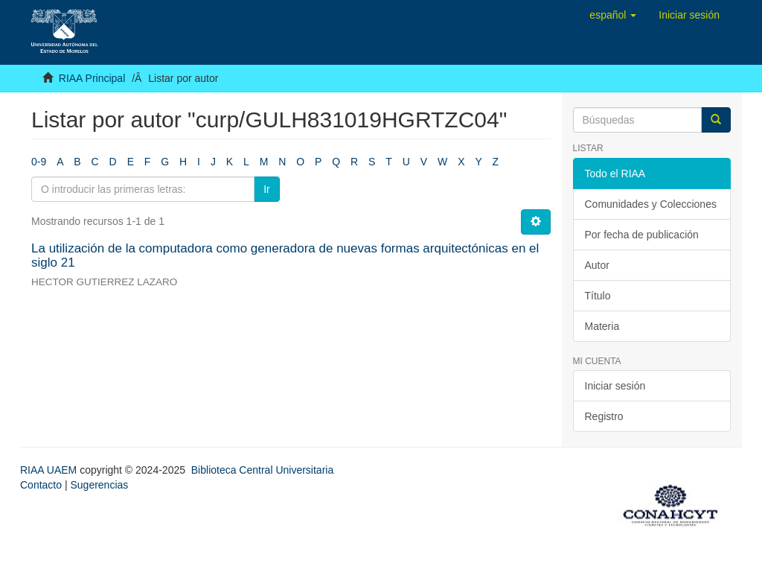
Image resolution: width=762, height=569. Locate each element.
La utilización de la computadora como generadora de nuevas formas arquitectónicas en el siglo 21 (285, 255)
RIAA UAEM (50, 470)
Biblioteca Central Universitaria (262, 470)
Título (598, 296)
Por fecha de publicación (642, 235)
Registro (604, 416)
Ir (266, 189)
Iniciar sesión (615, 386)
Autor (597, 265)
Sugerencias (99, 485)
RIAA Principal (92, 78)
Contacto (41, 485)
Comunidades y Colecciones (651, 204)
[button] (612, 15)
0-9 (38, 162)
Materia (602, 326)
